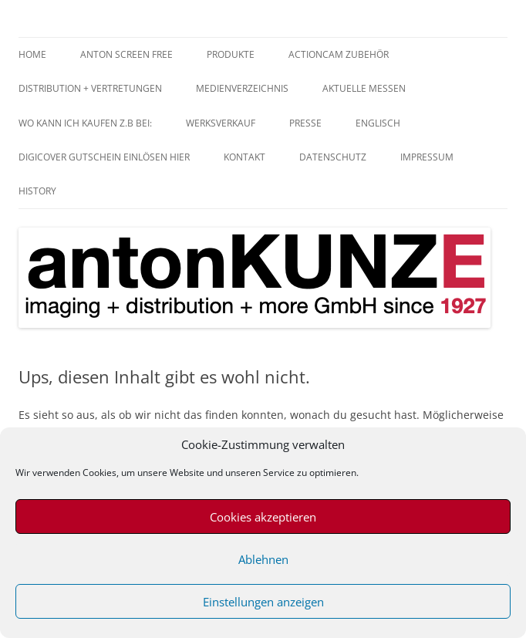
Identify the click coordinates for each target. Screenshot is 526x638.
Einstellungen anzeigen (263, 601)
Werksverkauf (220, 123)
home (32, 54)
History (37, 190)
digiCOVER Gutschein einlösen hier (104, 157)
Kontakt (244, 157)
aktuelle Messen (364, 88)
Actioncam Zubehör (338, 54)
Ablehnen (263, 559)
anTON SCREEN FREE (126, 54)
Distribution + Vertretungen (90, 88)
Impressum (427, 157)
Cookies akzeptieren (263, 517)
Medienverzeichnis (242, 88)
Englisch (378, 123)
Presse (305, 123)
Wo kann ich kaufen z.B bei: (85, 123)
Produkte (231, 54)
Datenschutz (332, 157)
